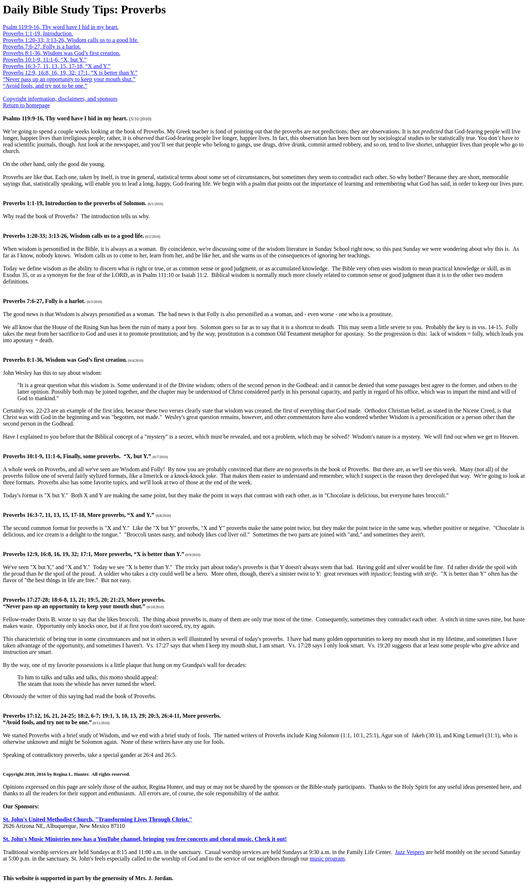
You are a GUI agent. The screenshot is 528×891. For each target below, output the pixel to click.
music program (327, 858)
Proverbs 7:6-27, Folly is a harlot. (42, 46)
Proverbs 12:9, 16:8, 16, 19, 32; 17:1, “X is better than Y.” (70, 73)
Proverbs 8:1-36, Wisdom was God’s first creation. (61, 53)
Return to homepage (26, 105)
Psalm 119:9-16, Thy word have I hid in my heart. (61, 27)
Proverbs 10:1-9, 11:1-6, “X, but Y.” (45, 60)
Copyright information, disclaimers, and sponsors (60, 99)
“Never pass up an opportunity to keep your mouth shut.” (69, 79)
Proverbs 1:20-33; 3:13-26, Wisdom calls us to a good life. (71, 40)
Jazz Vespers (409, 852)
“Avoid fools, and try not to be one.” (45, 86)
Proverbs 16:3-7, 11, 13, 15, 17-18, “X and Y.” (56, 66)
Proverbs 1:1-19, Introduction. (38, 33)
